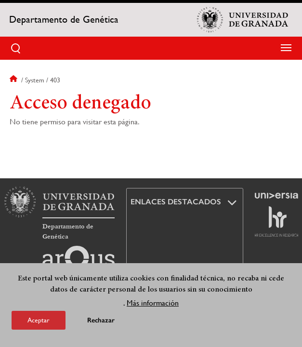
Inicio (14, 80)
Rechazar (101, 320)
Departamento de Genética (63, 19)
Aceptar (38, 320)
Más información (153, 302)
